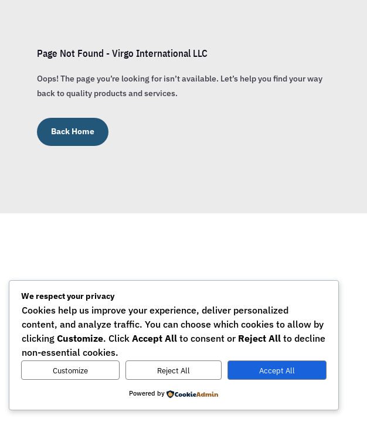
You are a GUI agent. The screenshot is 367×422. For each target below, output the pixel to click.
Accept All (277, 370)
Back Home (72, 131)
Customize (70, 370)
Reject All (173, 370)
